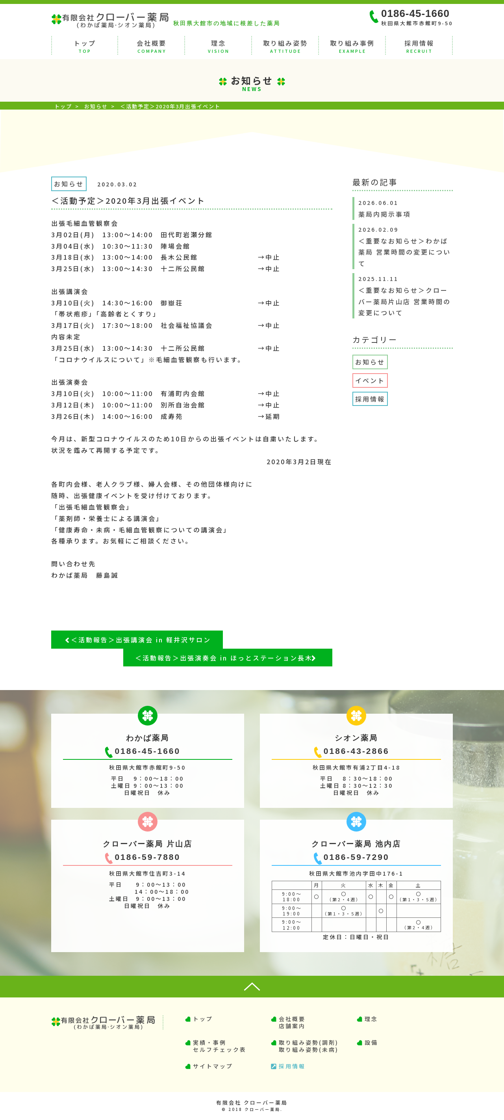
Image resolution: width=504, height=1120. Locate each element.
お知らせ (96, 106)
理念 (218, 45)
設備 (371, 1042)
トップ (84, 45)
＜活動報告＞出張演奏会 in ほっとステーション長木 (224, 657)
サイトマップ (213, 1066)
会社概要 (151, 45)
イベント (370, 380)
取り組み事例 (352, 45)
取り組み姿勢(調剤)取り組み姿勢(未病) (309, 1045)
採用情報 (419, 45)
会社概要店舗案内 (292, 1022)
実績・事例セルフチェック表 (219, 1045)
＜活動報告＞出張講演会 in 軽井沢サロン (141, 639)
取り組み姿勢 (285, 45)
